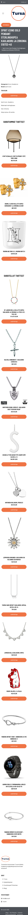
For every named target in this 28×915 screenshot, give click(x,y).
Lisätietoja (14, 95)
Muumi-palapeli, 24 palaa (14, 691)
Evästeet (20, 913)
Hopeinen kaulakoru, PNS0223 (14, 502)
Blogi (5, 888)
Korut (9, 84)
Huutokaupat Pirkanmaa (10, 885)
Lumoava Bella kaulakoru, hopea (14, 653)
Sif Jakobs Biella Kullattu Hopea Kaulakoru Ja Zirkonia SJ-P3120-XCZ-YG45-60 (14, 312)
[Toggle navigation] (3, 13)
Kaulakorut (15, 84)
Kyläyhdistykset (8, 882)
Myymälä (6, 25)
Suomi (4, 2)
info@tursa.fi (23, 2)
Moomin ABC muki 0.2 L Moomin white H (14, 251)
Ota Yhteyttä (13, 913)
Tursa (5, 879)
